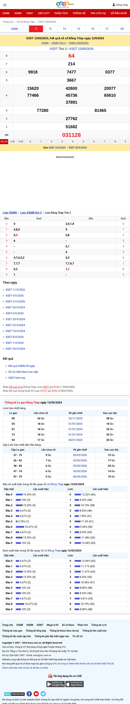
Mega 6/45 (52, 625)
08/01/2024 (75, 440)
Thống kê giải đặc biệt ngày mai (51, 636)
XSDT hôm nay (16, 377)
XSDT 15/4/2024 (15, 331)
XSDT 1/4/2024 (14, 342)
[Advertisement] (65, 183)
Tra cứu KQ (98, 13)
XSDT (54, 49)
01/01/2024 (75, 423)
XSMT (29, 13)
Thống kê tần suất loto (94, 630)
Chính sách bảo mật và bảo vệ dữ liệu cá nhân (25, 667)
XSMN (17, 13)
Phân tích (61, 13)
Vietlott (44, 13)
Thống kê (79, 13)
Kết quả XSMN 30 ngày (21, 366)
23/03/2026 (80, 460)
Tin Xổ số (77, 636)
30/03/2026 (80, 465)
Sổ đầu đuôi (119, 13)
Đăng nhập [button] (120, 4)
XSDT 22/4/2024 (15, 325)
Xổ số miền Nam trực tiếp (23, 371)
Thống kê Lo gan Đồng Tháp (22, 402)
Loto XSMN (10, 212)
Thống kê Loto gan (12, 630)
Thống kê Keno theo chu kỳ (64, 630)
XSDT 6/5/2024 (57, 147)
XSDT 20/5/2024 (78, 147)
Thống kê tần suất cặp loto (16, 636)
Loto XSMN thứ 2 (31, 212)
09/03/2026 (80, 455)
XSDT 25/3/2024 (15, 348)
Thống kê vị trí (99, 625)
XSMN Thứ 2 (59, 43)
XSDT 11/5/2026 (15, 289)
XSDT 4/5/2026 (14, 295)
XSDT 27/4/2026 (15, 301)
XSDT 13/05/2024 (81, 49)
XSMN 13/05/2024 (78, 43)
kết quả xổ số (16, 387)
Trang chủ (7, 625)
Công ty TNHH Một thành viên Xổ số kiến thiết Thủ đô (87, 663)
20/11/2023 (75, 418)
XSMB (5, 13)
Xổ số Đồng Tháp (53, 484)
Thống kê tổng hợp (36, 630)
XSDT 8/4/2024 (14, 337)
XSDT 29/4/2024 (15, 319)
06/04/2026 (80, 476)
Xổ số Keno (68, 625)
